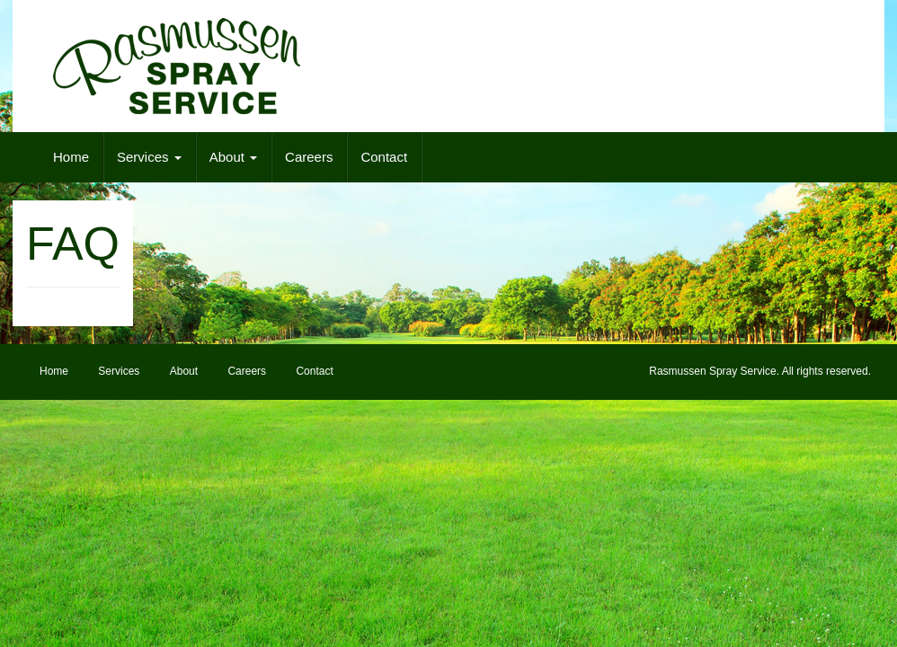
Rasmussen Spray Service (712, 371)
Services (149, 156)
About (233, 156)
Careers (309, 156)
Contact (383, 156)
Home (71, 156)
